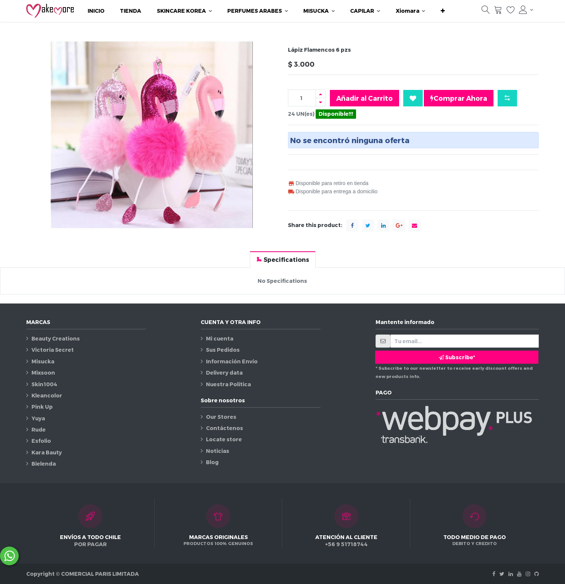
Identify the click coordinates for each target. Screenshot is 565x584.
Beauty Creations (55, 338)
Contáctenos (224, 428)
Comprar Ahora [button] (458, 98)
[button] (443, 11)
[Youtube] (519, 574)
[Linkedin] (510, 574)
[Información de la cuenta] (526, 10)
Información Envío (232, 361)
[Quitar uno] (320, 102)
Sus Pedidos (223, 350)
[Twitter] (501, 574)
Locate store (224, 439)
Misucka (42, 361)
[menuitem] (96, 11)
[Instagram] (528, 574)
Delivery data (224, 372)
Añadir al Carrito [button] (364, 98)
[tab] (283, 259)
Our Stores (221, 417)
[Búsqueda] (486, 12)
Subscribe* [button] (457, 357)
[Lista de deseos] (511, 12)
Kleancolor (46, 395)
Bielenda (43, 463)
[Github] (536, 574)
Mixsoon (43, 372)
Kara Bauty (46, 452)
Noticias (217, 451)
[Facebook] (493, 574)
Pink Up (42, 406)
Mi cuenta (219, 338)
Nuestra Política (228, 384)
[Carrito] (498, 12)
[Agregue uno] (320, 94)
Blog (212, 462)
